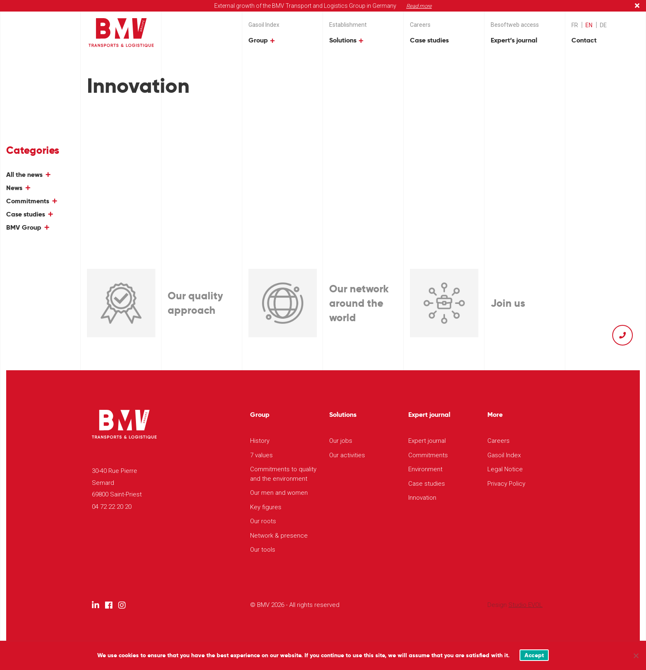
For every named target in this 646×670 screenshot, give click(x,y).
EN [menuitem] (588, 25)
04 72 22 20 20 (111, 506)
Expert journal (427, 440)
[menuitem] (574, 25)
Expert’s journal (514, 40)
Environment (425, 469)
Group (258, 40)
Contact (584, 40)
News (14, 187)
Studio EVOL (525, 605)
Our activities (347, 455)
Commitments (27, 201)
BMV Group (23, 227)
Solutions (342, 40)
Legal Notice (505, 469)
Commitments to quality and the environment (283, 473)
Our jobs (340, 440)
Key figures (265, 507)
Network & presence (279, 535)
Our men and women (279, 492)
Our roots (263, 521)
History (259, 440)
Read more (419, 6)
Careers (420, 24)
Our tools (262, 549)
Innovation (422, 497)
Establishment (348, 24)
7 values (261, 455)
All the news (24, 174)
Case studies (429, 40)
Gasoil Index (263, 24)
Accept (534, 655)
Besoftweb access (515, 24)
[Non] (636, 655)
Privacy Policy (506, 483)
